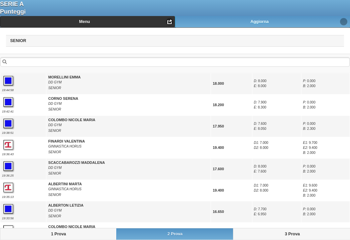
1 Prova (58, 234)
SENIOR (30, 39)
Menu (84, 21)
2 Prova (174, 234)
